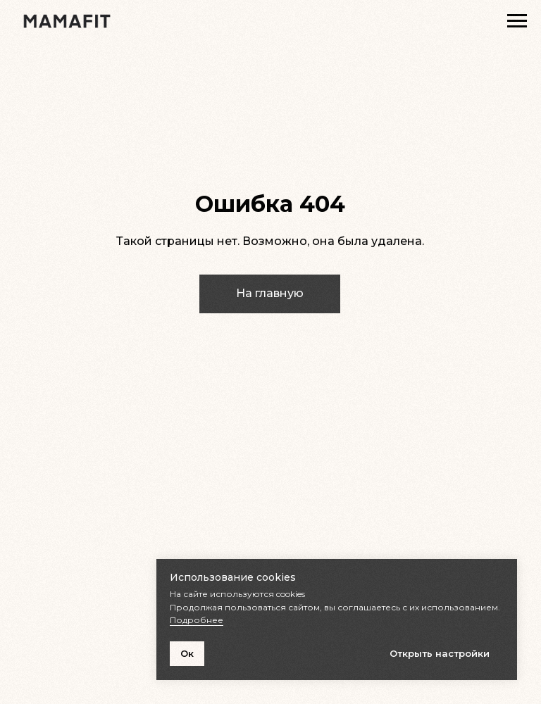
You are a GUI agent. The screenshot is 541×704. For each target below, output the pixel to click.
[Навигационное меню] (517, 21)
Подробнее (196, 620)
